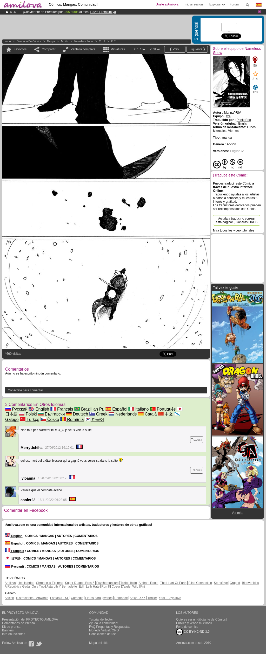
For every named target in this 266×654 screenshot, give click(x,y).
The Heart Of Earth (173, 583)
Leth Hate (92, 586)
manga (51, 41)
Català (147, 414)
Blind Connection (200, 583)
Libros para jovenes (98, 598)
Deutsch (77, 414)
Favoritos (20, 49)
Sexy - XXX (137, 598)
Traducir (196, 439)
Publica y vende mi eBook (194, 623)
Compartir (49, 49)
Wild (135, 586)
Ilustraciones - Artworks (32, 598)
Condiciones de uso (102, 634)
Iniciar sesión (194, 4)
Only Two (38, 586)
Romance (121, 598)
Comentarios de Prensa (18, 623)
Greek (98, 414)
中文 (165, 414)
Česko (50, 419)
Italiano (138, 409)
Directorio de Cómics (29, 41)
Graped (235, 583)
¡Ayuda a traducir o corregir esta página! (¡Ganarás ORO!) (237, 220)
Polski (28, 414)
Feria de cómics (187, 627)
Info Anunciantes (13, 634)
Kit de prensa (11, 627)
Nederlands (123, 414)
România (72, 419)
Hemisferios (26, 583)
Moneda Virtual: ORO (104, 630)
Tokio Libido (128, 583)
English (39, 409)
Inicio (8, 41)
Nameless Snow (83, 41)
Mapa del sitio (98, 643)
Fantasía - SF (59, 598)
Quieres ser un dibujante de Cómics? (201, 619)
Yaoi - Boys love (170, 598)
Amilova (10, 583)
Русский (16, 409)
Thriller (152, 598)
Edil (81, 586)
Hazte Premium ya (103, 12)
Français (61, 409)
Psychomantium (107, 583)
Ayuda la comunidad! (103, 623)
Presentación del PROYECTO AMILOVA (30, 619)
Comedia (77, 598)
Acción (64, 41)
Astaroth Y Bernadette (61, 586)
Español (116, 409)
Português (163, 409)
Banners (8, 630)
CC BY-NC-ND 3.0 (193, 632)
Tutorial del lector (101, 619)
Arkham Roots (148, 583)
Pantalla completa (83, 49)
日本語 (13, 558)
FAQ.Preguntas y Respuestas (109, 627)
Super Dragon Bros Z (79, 583)
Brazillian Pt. (89, 409)
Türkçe (29, 419)
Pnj (142, 586)
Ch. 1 (102, 41)
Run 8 (105, 586)
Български (51, 414)
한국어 (94, 419)
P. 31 (114, 41)
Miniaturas (117, 49)
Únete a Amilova (167, 4)
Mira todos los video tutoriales (233, 230)
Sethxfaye (221, 583)
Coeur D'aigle (121, 586)
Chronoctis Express (49, 583)
